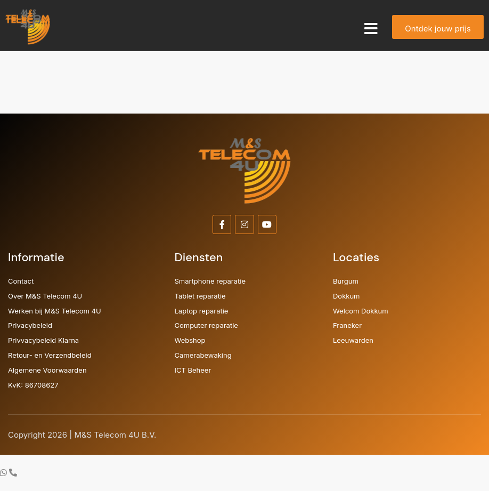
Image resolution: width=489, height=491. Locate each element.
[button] (371, 29)
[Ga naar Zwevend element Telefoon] (13, 473)
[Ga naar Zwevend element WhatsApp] (4, 473)
